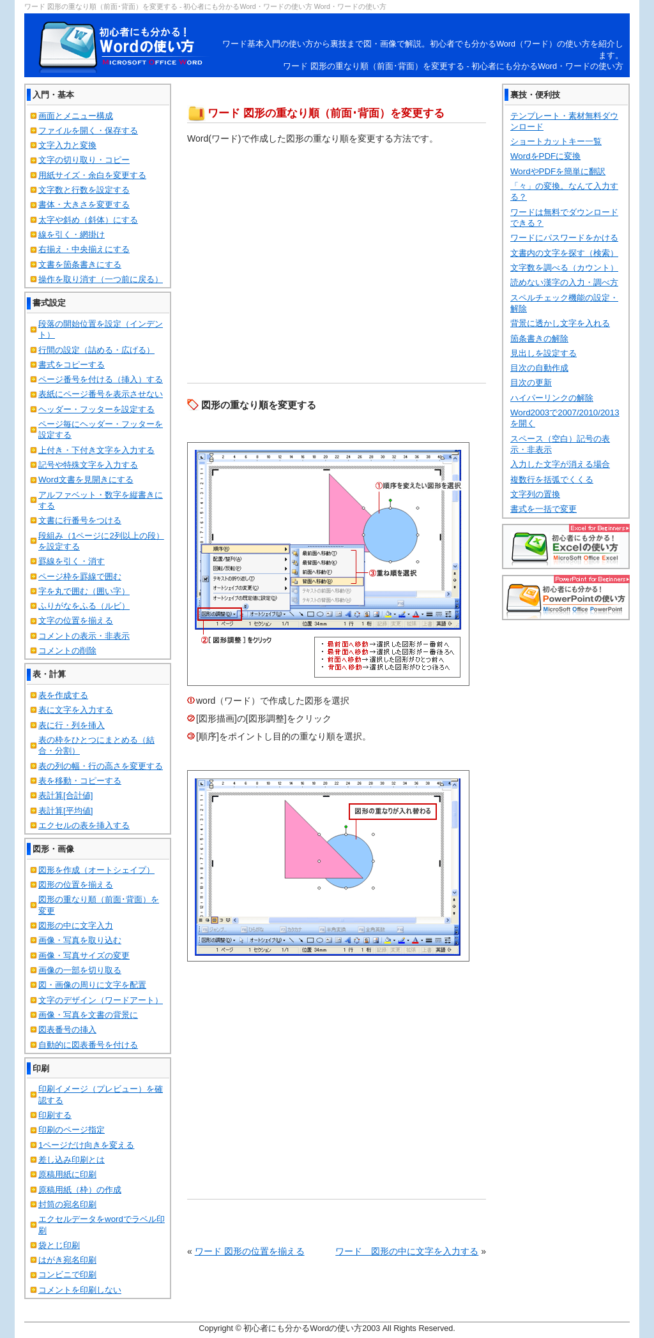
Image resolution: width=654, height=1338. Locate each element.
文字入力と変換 (67, 145)
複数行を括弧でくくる (551, 479)
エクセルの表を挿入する (84, 825)
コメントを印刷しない (79, 1290)
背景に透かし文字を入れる (560, 323)
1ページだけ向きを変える (86, 1145)
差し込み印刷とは (71, 1159)
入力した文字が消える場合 (560, 464)
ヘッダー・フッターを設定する (96, 409)
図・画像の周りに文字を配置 (92, 985)
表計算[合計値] (65, 795)
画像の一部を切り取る (79, 970)
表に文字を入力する (75, 710)
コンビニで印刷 (67, 1274)
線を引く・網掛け (71, 234)
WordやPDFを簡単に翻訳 (557, 171)
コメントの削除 (67, 650)
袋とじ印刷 (59, 1245)
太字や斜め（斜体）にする (88, 220)
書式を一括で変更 (543, 509)
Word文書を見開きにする (85, 479)
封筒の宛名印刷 (67, 1204)
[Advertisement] (336, 91)
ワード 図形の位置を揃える (250, 1251)
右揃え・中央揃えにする (84, 249)
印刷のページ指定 (71, 1129)
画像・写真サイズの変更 (84, 955)
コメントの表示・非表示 (84, 636)
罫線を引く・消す (71, 561)
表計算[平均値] (65, 810)
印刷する (55, 1115)
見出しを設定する (543, 353)
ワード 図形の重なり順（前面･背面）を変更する (326, 113)
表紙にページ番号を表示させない (100, 394)
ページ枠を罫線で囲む (79, 576)
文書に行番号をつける (79, 520)
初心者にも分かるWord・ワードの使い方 (122, 46)
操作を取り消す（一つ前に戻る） (100, 279)
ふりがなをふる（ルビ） (84, 606)
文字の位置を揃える (75, 620)
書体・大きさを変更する (84, 204)
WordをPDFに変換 (545, 156)
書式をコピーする (71, 364)
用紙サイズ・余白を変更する (92, 175)
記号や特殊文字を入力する (88, 465)
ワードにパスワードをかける (564, 237)
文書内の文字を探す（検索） (564, 253)
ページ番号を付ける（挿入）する (100, 379)
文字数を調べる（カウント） (564, 267)
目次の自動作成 (539, 368)
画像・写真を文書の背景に (88, 1015)
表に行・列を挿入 (71, 725)
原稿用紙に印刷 (67, 1174)
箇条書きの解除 (539, 338)
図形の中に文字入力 (75, 925)
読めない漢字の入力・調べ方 (564, 282)
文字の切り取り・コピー (84, 160)
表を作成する (63, 695)
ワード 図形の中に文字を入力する (406, 1251)
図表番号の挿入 (67, 1029)
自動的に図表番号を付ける (88, 1045)
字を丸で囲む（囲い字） (84, 591)
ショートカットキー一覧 (556, 141)
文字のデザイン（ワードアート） (100, 1000)
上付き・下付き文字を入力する (96, 450)
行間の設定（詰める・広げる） (96, 350)
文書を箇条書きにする (79, 264)
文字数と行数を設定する (84, 190)
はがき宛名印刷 (67, 1260)
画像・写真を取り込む (79, 940)
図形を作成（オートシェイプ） (96, 870)
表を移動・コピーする (79, 780)
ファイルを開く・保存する (88, 130)
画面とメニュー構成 (75, 116)
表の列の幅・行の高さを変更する (100, 766)
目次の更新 (531, 382)
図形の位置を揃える (75, 884)
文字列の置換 (535, 494)
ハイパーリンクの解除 (551, 398)
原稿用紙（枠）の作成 (79, 1189)
